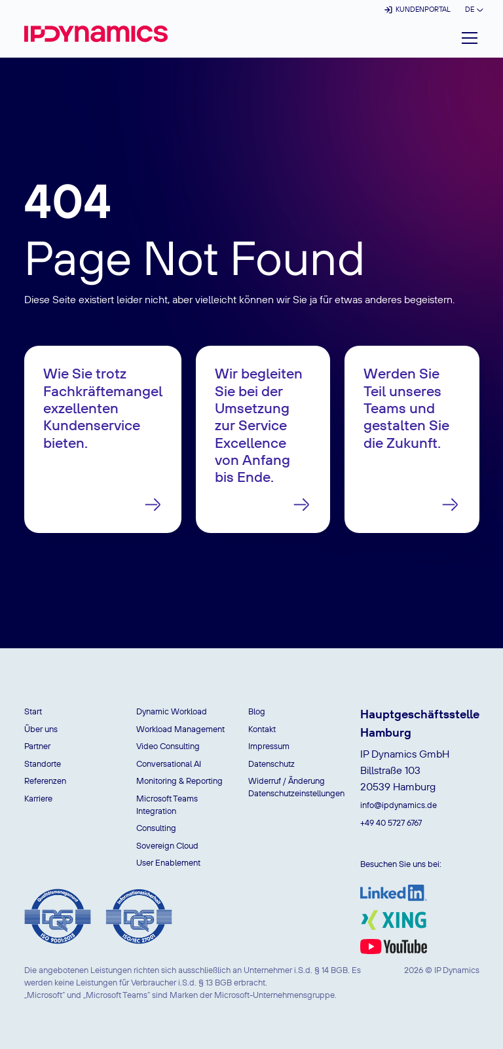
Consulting (156, 827)
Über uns (41, 729)
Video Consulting (168, 746)
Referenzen (45, 780)
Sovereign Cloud (167, 845)
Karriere (38, 798)
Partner (37, 746)
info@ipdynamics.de (398, 805)
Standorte (42, 763)
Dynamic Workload (171, 711)
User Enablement (168, 862)
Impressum (268, 746)
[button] (473, 9)
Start (33, 711)
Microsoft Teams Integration (167, 804)
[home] (96, 33)
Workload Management (180, 729)
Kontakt (262, 729)
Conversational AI (168, 763)
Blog (256, 711)
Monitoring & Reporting (179, 780)
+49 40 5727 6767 (391, 822)
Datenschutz (271, 763)
